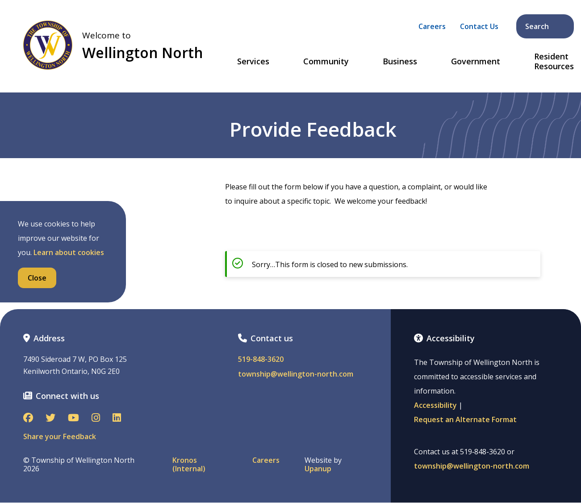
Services (253, 62)
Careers (432, 26)
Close (37, 278)
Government (475, 62)
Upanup (318, 469)
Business (400, 62)
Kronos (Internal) (188, 464)
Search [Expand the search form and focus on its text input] (546, 26)
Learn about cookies (68, 252)
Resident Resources (554, 61)
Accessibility (435, 405)
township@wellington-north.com (295, 374)
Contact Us (479, 26)
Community (326, 62)
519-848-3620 (261, 359)
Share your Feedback (59, 436)
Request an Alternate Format (465, 419)
